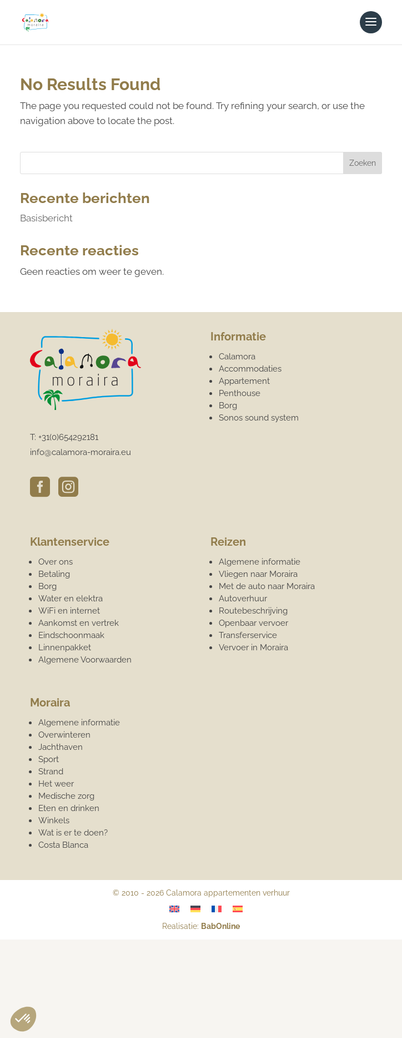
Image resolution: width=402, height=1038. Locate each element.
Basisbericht (46, 218)
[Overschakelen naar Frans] (216, 909)
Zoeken (362, 163)
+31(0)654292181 (68, 437)
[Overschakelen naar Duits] (195, 909)
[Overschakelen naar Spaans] (237, 909)
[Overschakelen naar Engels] (174, 909)
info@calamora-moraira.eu (80, 452)
